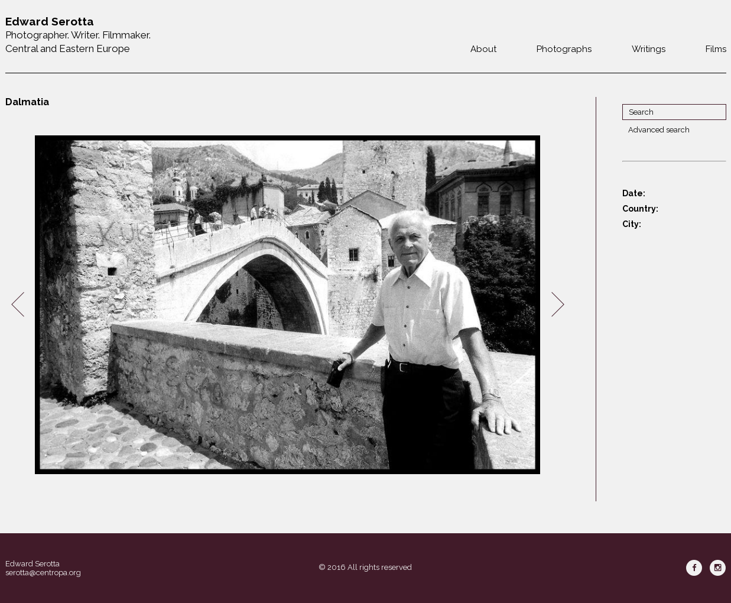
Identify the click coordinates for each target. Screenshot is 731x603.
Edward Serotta (32, 563)
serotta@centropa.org (43, 572)
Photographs (564, 49)
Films (716, 49)
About (483, 49)
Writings (648, 49)
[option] (287, 305)
